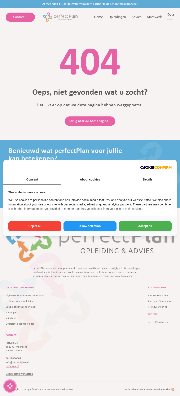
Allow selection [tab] (90, 226)
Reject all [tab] (34, 226)
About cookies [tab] (90, 179)
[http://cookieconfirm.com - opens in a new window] (156, 167)
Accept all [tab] (145, 226)
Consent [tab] (32, 179)
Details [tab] (148, 179)
